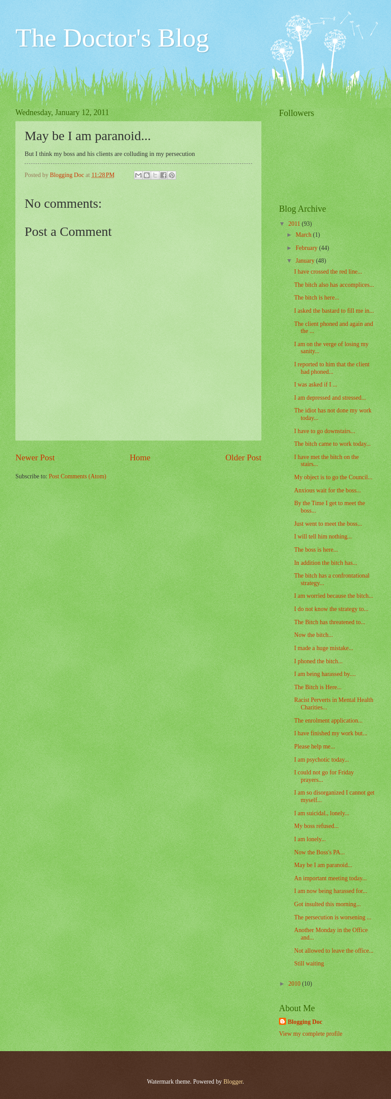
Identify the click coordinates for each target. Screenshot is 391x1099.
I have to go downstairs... (324, 431)
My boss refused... (316, 826)
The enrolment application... (328, 720)
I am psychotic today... (321, 759)
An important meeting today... (330, 878)
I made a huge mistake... (323, 648)
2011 (295, 224)
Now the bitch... (313, 635)
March (304, 234)
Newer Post (35, 457)
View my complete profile (310, 1033)
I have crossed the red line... (328, 271)
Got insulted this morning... (327, 904)
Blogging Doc (305, 1022)
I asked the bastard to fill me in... (334, 310)
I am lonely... (310, 839)
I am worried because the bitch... (333, 596)
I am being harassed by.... (324, 674)
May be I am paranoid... (323, 865)
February (307, 248)
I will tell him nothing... (322, 536)
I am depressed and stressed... (330, 397)
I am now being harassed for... (330, 891)
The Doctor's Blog (112, 37)
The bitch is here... (316, 297)
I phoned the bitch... (318, 661)
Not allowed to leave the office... (333, 950)
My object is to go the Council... (333, 477)
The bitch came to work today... (332, 444)
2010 (295, 983)
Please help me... (314, 746)
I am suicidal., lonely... (321, 813)
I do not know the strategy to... (331, 609)
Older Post (243, 457)
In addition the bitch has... (325, 563)
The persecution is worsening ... (332, 917)
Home (140, 457)
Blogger (233, 1081)
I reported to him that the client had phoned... (331, 368)
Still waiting (309, 963)
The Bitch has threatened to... (329, 622)
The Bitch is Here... (317, 687)
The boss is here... (316, 549)
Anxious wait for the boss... (327, 490)
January (306, 260)
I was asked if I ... (315, 384)
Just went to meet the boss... (328, 524)
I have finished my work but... (330, 733)
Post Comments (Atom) (77, 476)
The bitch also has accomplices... (334, 285)
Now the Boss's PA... (319, 852)
